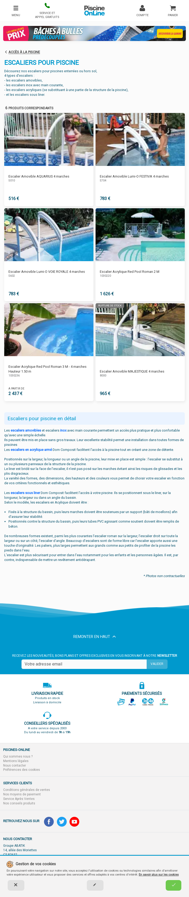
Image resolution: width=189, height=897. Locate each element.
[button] (47, 10)
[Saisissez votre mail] (84, 664)
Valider (157, 664)
